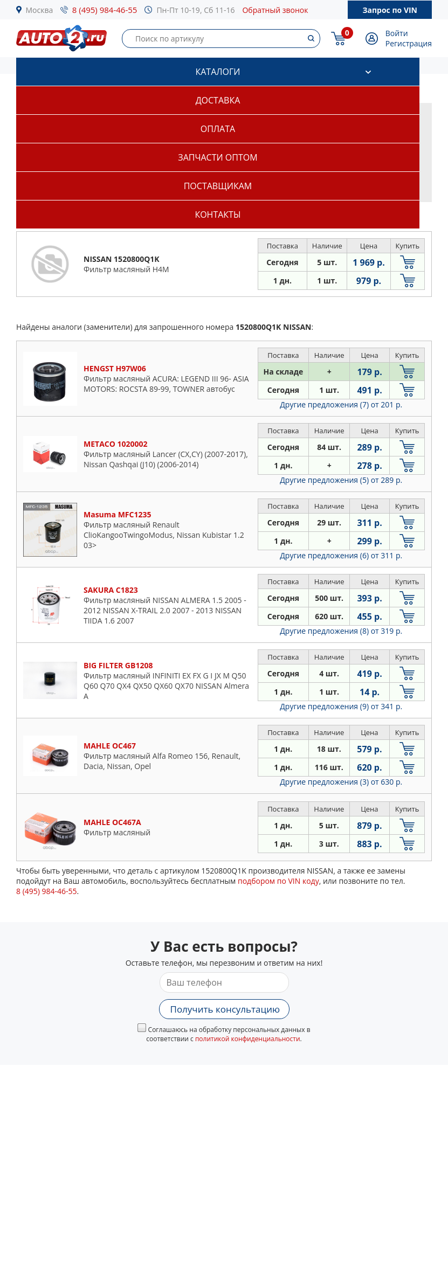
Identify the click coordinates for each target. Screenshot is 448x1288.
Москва (39, 10)
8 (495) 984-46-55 (104, 9)
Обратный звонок (275, 10)
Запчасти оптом (217, 157)
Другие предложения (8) (341, 631)
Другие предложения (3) (341, 782)
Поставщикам (218, 186)
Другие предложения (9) (341, 706)
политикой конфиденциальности (247, 1038)
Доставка (218, 100)
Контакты (217, 214)
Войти (396, 33)
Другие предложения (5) (341, 480)
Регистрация (408, 43)
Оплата (218, 129)
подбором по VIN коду (278, 881)
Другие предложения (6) (341, 555)
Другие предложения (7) (341, 404)
